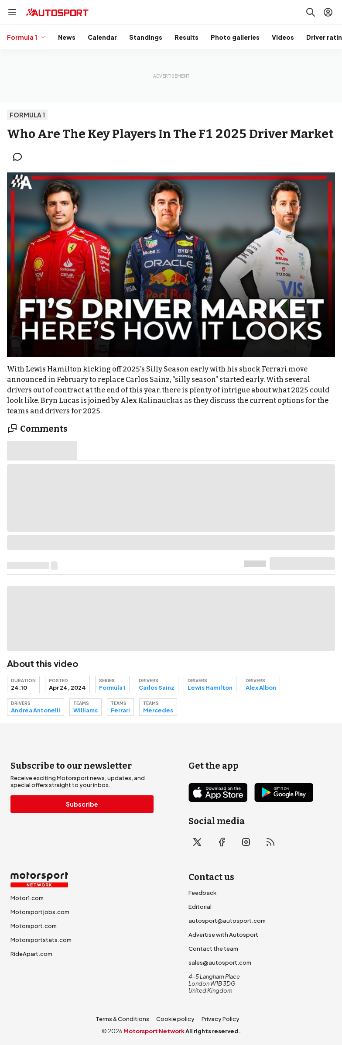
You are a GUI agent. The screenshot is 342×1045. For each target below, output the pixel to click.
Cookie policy (175, 1018)
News (66, 37)
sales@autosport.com (219, 962)
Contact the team (213, 948)
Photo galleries (235, 37)
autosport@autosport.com (227, 920)
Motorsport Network (154, 1031)
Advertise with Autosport (223, 934)
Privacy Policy (220, 1018)
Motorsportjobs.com (39, 911)
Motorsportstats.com (41, 939)
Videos (283, 37)
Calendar (102, 37)
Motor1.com (27, 897)
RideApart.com (31, 953)
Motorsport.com (33, 925)
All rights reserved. (213, 1031)
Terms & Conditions (122, 1018)
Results (186, 37)
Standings (145, 37)
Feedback (202, 892)
